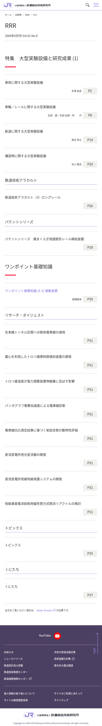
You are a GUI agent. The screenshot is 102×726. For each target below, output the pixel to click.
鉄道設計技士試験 (13, 665)
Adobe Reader (44, 610)
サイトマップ (61, 700)
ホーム (8, 14)
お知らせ (8, 652)
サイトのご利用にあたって (68, 693)
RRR (27, 14)
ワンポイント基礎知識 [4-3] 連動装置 (31, 290)
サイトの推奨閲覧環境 (16, 700)
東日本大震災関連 (63, 665)
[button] (87, 5)
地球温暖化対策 (62, 658)
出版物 (18, 14)
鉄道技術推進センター (16, 672)
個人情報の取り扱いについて (19, 693)
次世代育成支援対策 (64, 652)
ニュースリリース (13, 658)
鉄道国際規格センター (18, 678)
